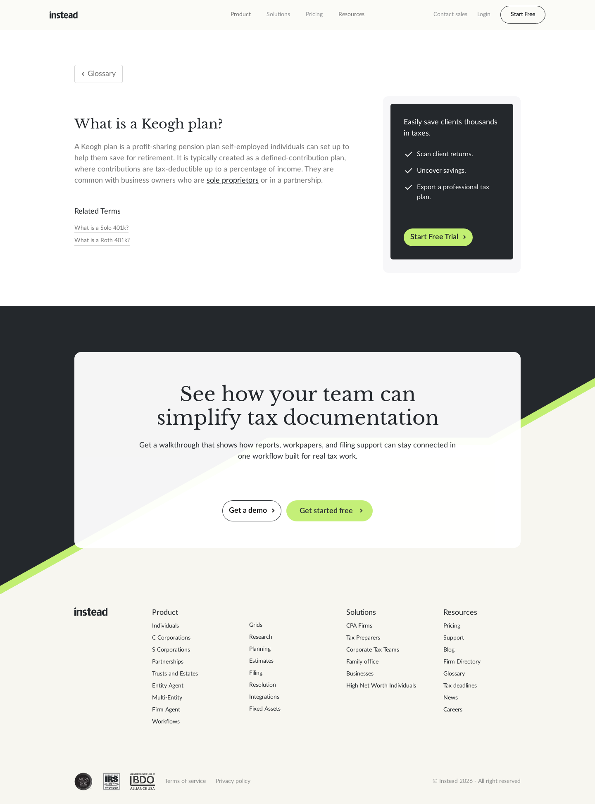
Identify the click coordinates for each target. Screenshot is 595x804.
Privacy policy (233, 781)
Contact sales (450, 14)
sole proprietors (233, 180)
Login (483, 14)
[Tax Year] (101, 228)
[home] (64, 15)
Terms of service (185, 781)
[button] (241, 14)
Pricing (314, 14)
